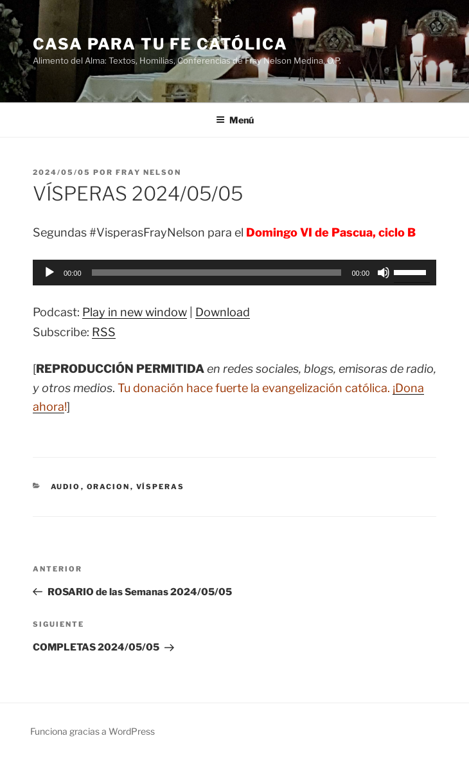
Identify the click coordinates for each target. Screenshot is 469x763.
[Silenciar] (383, 272)
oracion (108, 486)
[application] (234, 272)
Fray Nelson (148, 172)
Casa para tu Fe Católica (160, 44)
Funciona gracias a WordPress (92, 731)
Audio (66, 486)
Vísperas (160, 486)
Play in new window (134, 312)
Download (222, 312)
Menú (235, 119)
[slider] (217, 272)
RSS (104, 332)
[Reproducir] (49, 272)
